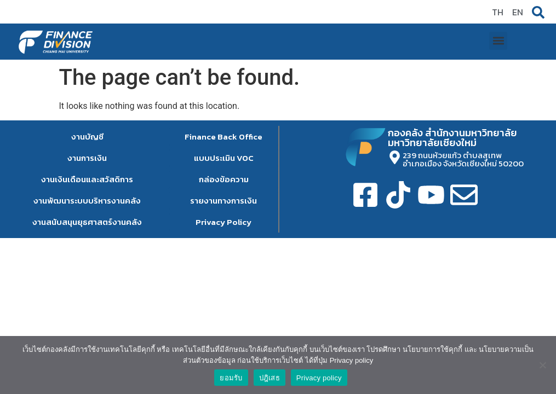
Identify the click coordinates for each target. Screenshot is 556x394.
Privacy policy (319, 378)
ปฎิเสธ (269, 378)
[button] (498, 14)
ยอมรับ (231, 378)
